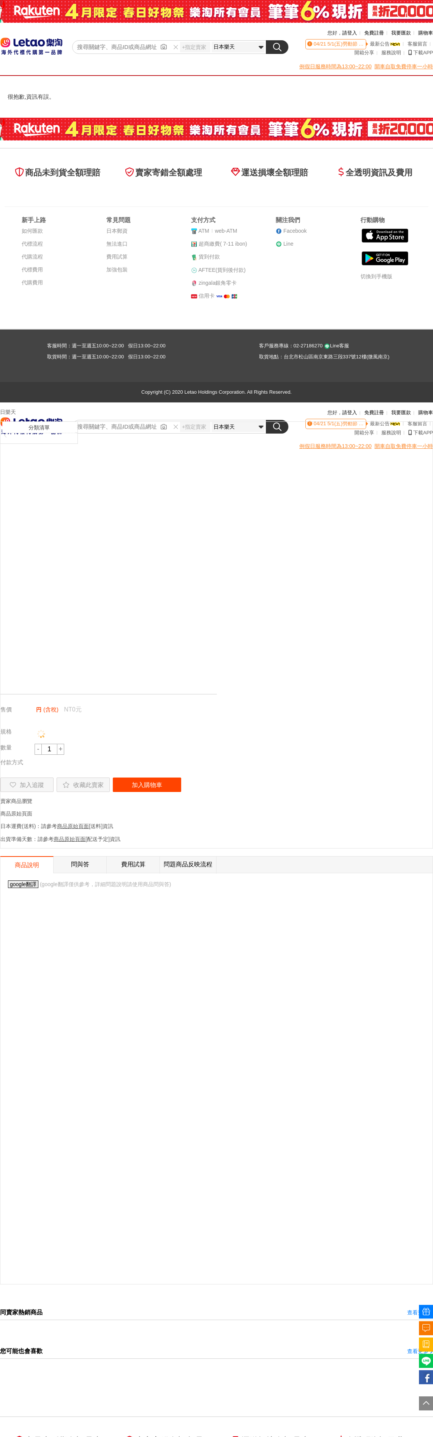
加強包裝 (117, 270)
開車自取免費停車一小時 (404, 66)
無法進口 (117, 244)
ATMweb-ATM (217, 231)
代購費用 (32, 282)
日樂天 (8, 412)
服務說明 (391, 52)
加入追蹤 (27, 785)
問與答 (80, 864)
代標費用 (32, 270)
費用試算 (117, 257)
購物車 (425, 33)
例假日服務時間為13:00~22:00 (335, 66)
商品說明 (27, 865)
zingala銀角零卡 (218, 283)
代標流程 (32, 244)
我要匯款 (401, 33)
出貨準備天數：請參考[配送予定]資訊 (60, 839)
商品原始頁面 (16, 814)
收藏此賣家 (83, 785)
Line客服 (336, 346)
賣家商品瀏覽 (16, 801)
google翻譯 (23, 884)
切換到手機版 (376, 276)
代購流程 (32, 257)
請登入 (349, 33)
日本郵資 (117, 231)
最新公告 (385, 44)
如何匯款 (32, 231)
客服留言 (417, 44)
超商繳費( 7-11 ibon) (223, 244)
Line (288, 244)
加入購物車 (147, 785)
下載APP (420, 52)
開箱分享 (364, 52)
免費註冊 (374, 33)
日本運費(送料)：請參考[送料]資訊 (56, 826)
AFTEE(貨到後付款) (221, 270)
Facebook (295, 231)
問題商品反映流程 (188, 864)
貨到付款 (209, 257)
